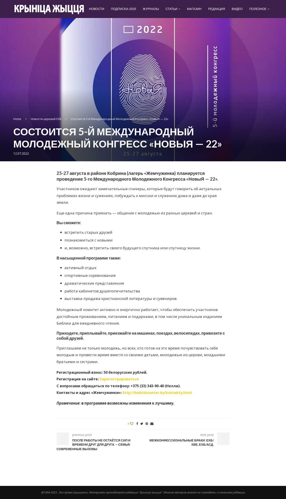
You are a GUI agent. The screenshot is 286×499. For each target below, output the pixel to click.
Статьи (172, 9)
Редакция (216, 9)
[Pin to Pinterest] (146, 423)
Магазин (194, 9)
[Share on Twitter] (141, 423)
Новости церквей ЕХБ (46, 119)
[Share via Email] (151, 423)
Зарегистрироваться (119, 379)
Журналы (151, 9)
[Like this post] (131, 423)
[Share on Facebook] (137, 423)
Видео (237, 9)
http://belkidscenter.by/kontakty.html (157, 392)
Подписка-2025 (123, 9)
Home (17, 119)
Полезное (257, 9)
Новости (96, 9)
